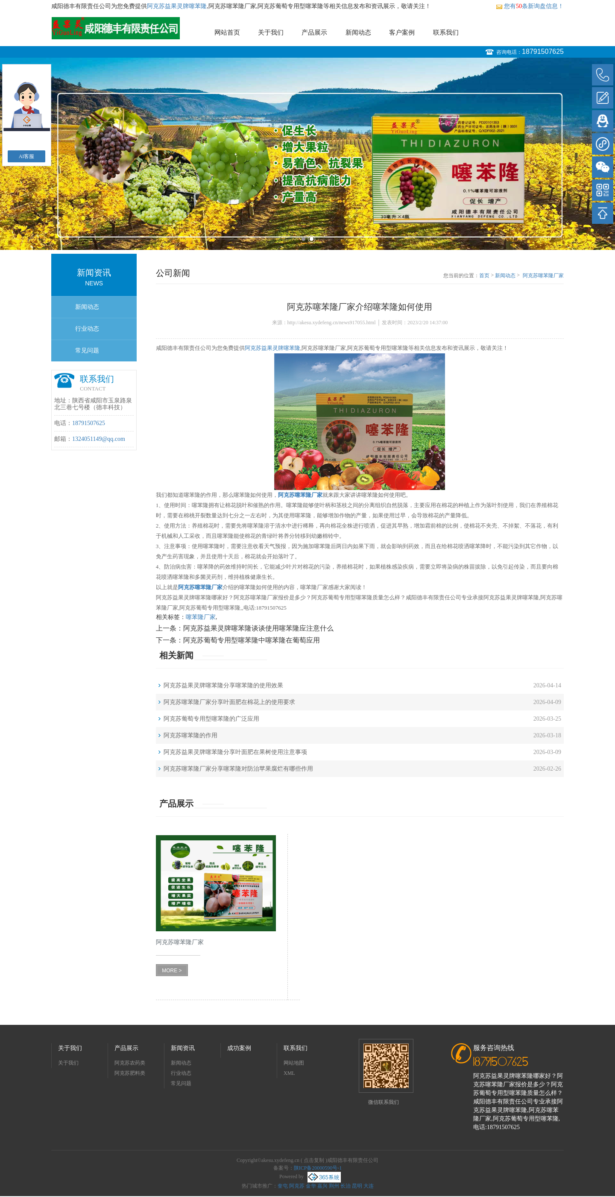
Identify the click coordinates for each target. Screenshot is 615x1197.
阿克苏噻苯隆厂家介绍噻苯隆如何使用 (543, 276)
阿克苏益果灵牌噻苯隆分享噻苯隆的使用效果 (223, 685)
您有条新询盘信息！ (530, 6)
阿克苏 (297, 1186)
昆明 (357, 1186)
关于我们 (271, 32)
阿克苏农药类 (129, 1063)
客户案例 (402, 32)
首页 (484, 276)
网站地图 (294, 1063)
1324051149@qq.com (98, 439)
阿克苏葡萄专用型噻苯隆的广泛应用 (211, 719)
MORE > (172, 971)
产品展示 (314, 32)
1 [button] (303, 239)
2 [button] (311, 239)
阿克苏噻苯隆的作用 (190, 735)
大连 (368, 1186)
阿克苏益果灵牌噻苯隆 (177, 6)
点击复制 (314, 1160)
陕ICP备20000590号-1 (318, 1168)
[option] (307, 154)
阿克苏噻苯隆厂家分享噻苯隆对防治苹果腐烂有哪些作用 (238, 769)
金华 (311, 1186)
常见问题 (87, 350)
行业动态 (87, 329)
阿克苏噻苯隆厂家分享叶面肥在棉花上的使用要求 (229, 702)
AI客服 (27, 156)
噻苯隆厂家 (201, 617)
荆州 (334, 1186)
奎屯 (283, 1186)
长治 (345, 1186)
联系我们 (446, 32)
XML (289, 1073)
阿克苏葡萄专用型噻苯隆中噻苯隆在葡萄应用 (251, 640)
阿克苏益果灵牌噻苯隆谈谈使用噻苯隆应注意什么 (258, 628)
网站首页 (227, 32)
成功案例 (239, 1048)
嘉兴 (322, 1186)
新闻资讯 (183, 1048)
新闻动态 (358, 32)
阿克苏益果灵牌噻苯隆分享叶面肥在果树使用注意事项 (235, 752)
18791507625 (543, 51)
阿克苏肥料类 (129, 1073)
